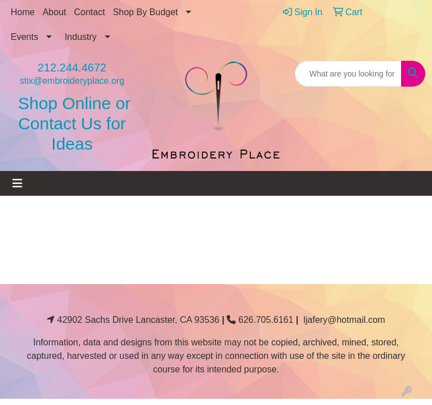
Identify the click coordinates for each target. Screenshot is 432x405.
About (54, 12)
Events (24, 37)
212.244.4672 (72, 67)
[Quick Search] (348, 74)
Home (23, 12)
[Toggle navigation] (17, 183)
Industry (81, 37)
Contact (89, 12)
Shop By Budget (145, 12)
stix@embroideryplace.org (72, 81)
